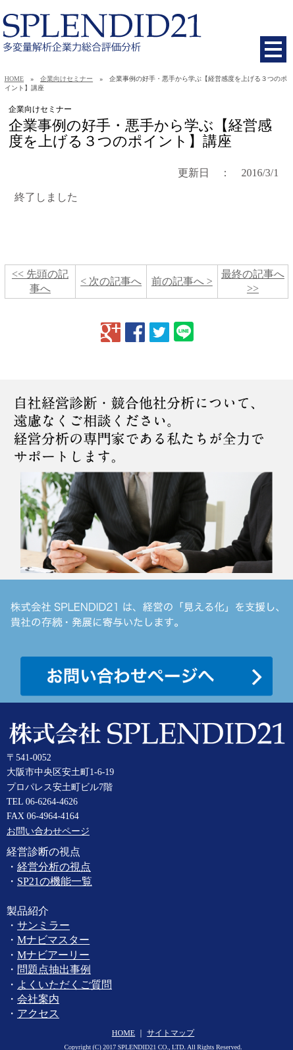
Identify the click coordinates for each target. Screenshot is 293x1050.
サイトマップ (170, 1033)
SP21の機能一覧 (54, 881)
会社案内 (38, 999)
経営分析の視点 (54, 866)
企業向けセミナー (66, 78)
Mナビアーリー (53, 955)
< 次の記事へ (111, 281)
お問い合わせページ (48, 831)
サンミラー (43, 925)
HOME (14, 78)
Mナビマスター (53, 939)
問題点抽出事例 (54, 969)
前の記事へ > (182, 281)
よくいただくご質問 (64, 984)
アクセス (38, 1013)
